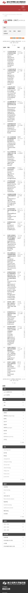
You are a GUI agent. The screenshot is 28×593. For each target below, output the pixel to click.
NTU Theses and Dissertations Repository (12, 14)
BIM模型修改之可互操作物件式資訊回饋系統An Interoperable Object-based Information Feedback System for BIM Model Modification (11, 318)
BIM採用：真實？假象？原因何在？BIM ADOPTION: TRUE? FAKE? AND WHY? (11, 305)
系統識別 (6, 513)
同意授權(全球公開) (8, 540)
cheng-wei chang (8, 461)
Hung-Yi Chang (19, 87)
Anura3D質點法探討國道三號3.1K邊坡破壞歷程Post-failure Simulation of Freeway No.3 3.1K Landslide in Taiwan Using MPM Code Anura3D (11, 158)
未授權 (5, 543)
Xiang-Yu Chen (19, 52)
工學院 (5, 16)
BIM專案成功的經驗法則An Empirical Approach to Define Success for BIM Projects (11, 225)
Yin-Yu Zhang (18, 348)
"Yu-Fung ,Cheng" (19, 236)
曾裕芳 (19, 238)
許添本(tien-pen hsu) (8, 436)
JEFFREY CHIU (19, 304)
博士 (5, 405)
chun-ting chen (7, 450)
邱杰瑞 (19, 302)
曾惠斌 (5, 412)
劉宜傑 (21, 169)
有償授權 (6, 537)
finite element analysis (9, 499)
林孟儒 (21, 103)
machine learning (8, 504)
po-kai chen (6, 476)
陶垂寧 (19, 256)
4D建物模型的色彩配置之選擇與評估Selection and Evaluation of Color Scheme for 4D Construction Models (11, 128)
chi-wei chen (7, 464)
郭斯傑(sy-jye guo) (8, 427)
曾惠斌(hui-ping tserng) (9, 415)
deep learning (7, 490)
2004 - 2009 (6, 530)
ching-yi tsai (6, 470)
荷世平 (5, 421)
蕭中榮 (19, 362)
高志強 (19, 272)
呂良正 (5, 439)
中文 (20, 9)
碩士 (5, 402)
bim (4, 493)
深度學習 (6, 487)
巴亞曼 (19, 226)
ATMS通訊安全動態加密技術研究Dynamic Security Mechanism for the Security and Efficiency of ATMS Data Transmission (11, 186)
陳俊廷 (5, 455)
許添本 (5, 433)
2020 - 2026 (6, 524)
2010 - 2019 (6, 527)
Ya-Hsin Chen (19, 124)
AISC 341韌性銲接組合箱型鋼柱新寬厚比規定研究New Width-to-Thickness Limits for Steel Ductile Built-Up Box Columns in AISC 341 (11, 143)
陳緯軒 (19, 137)
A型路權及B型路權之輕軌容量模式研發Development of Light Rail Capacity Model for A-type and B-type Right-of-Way (11, 200)
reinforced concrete (8, 507)
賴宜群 (20, 153)
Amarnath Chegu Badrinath (19, 223)
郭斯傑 (5, 424)
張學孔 (5, 418)
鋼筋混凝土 (6, 510)
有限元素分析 (7, 496)
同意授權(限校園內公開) (9, 546)
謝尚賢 (5, 430)
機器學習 (6, 501)
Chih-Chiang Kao (19, 275)
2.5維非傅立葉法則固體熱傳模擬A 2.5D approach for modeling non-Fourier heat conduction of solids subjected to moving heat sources (11, 93)
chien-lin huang (7, 467)
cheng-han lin (7, 459)
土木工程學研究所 (8, 392)
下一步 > (14, 45)
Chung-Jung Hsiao (19, 365)
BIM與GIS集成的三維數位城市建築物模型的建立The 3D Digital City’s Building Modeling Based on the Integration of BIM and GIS (11, 353)
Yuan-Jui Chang (19, 181)
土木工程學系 (7, 395)
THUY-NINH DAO (19, 253)
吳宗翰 (5, 453)
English (24, 9)
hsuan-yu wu (6, 473)
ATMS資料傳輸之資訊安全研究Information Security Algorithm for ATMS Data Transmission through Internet (11, 173)
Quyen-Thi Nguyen (19, 209)
